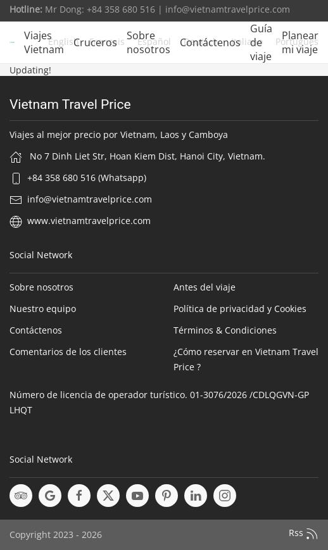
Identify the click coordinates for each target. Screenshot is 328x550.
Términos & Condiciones (225, 330)
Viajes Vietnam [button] (44, 42)
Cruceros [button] (95, 42)
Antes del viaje (204, 287)
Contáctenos (210, 42)
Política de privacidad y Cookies (239, 309)
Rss (304, 533)
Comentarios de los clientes (68, 352)
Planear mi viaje (300, 42)
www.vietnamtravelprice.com (89, 221)
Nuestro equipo (42, 309)
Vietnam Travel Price (70, 104)
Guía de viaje (261, 42)
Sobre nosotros (148, 42)
